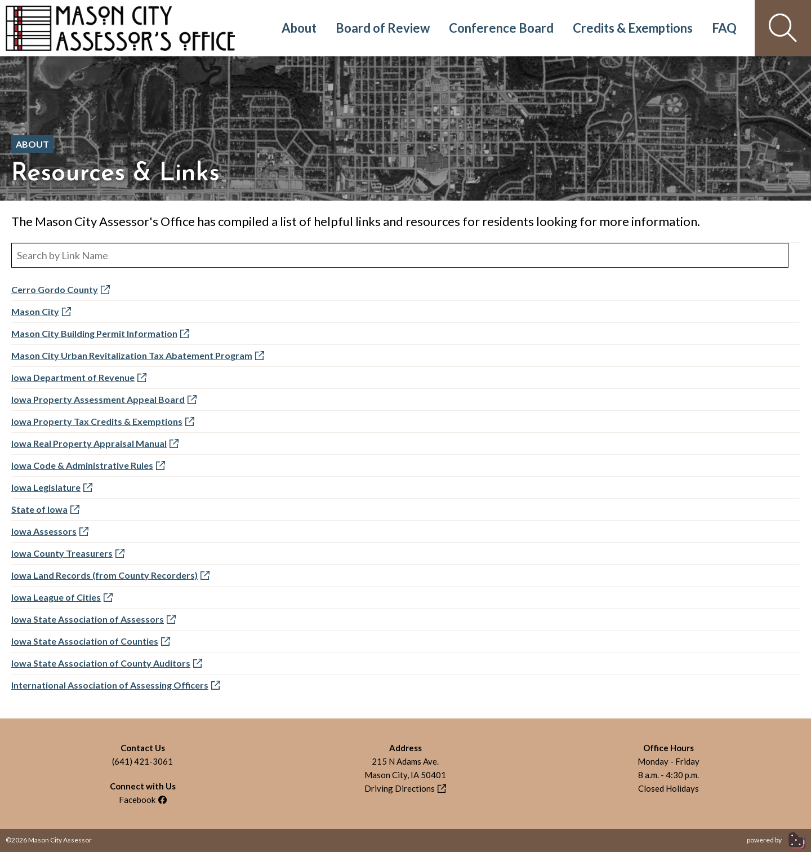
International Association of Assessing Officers (115, 685)
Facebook (143, 800)
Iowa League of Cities (62, 597)
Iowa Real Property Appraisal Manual (95, 443)
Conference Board (501, 28)
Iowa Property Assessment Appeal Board (104, 399)
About (299, 28)
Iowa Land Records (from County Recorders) (110, 575)
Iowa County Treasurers (67, 553)
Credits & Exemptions (633, 28)
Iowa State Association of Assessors (93, 619)
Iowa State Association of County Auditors (106, 663)
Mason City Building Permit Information (100, 333)
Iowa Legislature (51, 487)
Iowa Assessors (49, 531)
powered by (776, 840)
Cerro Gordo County (60, 289)
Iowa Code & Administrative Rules (88, 465)
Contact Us (143, 748)
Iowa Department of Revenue (78, 377)
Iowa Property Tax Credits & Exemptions (102, 421)
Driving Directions (405, 788)
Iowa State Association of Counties (90, 641)
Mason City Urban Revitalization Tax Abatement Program (137, 355)
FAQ (724, 28)
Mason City (41, 311)
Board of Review (383, 28)
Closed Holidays (668, 788)
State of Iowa (45, 509)
